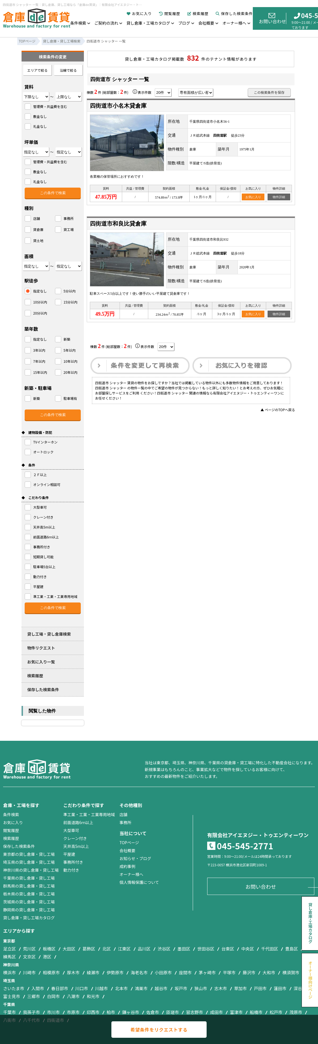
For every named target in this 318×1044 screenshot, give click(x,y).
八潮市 (73, 996)
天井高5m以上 (76, 846)
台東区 (227, 949)
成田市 (216, 1012)
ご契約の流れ (106, 23)
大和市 (268, 972)
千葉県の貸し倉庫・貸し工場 (29, 878)
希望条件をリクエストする (159, 1029)
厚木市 (73, 972)
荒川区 (29, 949)
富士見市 (11, 996)
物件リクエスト (41, 648)
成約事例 (127, 866)
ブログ (184, 23)
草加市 (240, 988)
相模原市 (51, 972)
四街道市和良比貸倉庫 (118, 223)
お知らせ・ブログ (135, 858)
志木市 (220, 988)
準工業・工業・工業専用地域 (89, 814)
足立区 (9, 949)
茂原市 (295, 1012)
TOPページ (129, 842)
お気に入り (139, 13)
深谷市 (300, 988)
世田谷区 (205, 949)
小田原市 (163, 972)
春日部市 (59, 988)
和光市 (93, 996)
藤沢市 (249, 972)
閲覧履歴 (169, 13)
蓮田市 (280, 988)
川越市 (101, 988)
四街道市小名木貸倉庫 (118, 106)
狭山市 (200, 988)
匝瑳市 (172, 1012)
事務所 (125, 822)
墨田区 (183, 949)
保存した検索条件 (234, 13)
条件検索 (78, 23)
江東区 (124, 949)
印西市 (93, 1012)
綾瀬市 (93, 972)
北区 (106, 949)
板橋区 (49, 949)
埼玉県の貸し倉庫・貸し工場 (29, 862)
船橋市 (256, 1012)
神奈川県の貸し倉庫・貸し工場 (31, 870)
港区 (47, 957)
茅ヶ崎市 (207, 972)
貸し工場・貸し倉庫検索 (49, 634)
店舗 (123, 814)
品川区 (144, 949)
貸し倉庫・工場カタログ (148, 23)
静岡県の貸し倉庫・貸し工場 (29, 910)
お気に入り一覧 (41, 662)
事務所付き (73, 862)
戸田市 (260, 988)
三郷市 (33, 996)
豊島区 (291, 949)
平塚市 (229, 972)
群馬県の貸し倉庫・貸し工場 (29, 886)
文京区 (29, 957)
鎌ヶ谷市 (130, 1012)
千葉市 (9, 1012)
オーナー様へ (234, 23)
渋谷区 (164, 949)
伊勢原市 (115, 972)
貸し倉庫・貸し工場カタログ (29, 917)
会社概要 (206, 23)
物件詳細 (279, 197)
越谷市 (161, 988)
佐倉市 (152, 1012)
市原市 (73, 1012)
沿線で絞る (68, 70)
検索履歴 (198, 13)
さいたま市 (13, 988)
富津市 (236, 1012)
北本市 (121, 988)
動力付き (71, 870)
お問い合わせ (272, 18)
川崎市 (29, 972)
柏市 (111, 1012)
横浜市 (9, 972)
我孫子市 (31, 1012)
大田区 (69, 949)
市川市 (53, 1012)
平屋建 (69, 854)
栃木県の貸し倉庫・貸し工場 (29, 894)
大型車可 (71, 830)
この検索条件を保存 (269, 92)
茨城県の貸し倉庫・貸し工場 (29, 902)
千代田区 (269, 949)
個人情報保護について (139, 882)
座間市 (185, 972)
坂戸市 (181, 988)
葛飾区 (88, 949)
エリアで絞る (37, 70)
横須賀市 (290, 972)
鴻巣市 (141, 988)
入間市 (37, 988)
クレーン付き (75, 838)
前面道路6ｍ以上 (78, 822)
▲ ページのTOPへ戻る (277, 409)
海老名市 (139, 972)
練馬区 (9, 957)
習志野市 (194, 1012)
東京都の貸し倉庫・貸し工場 (29, 854)
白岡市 (53, 996)
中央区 (247, 949)
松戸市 (276, 1012)
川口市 (81, 988)
